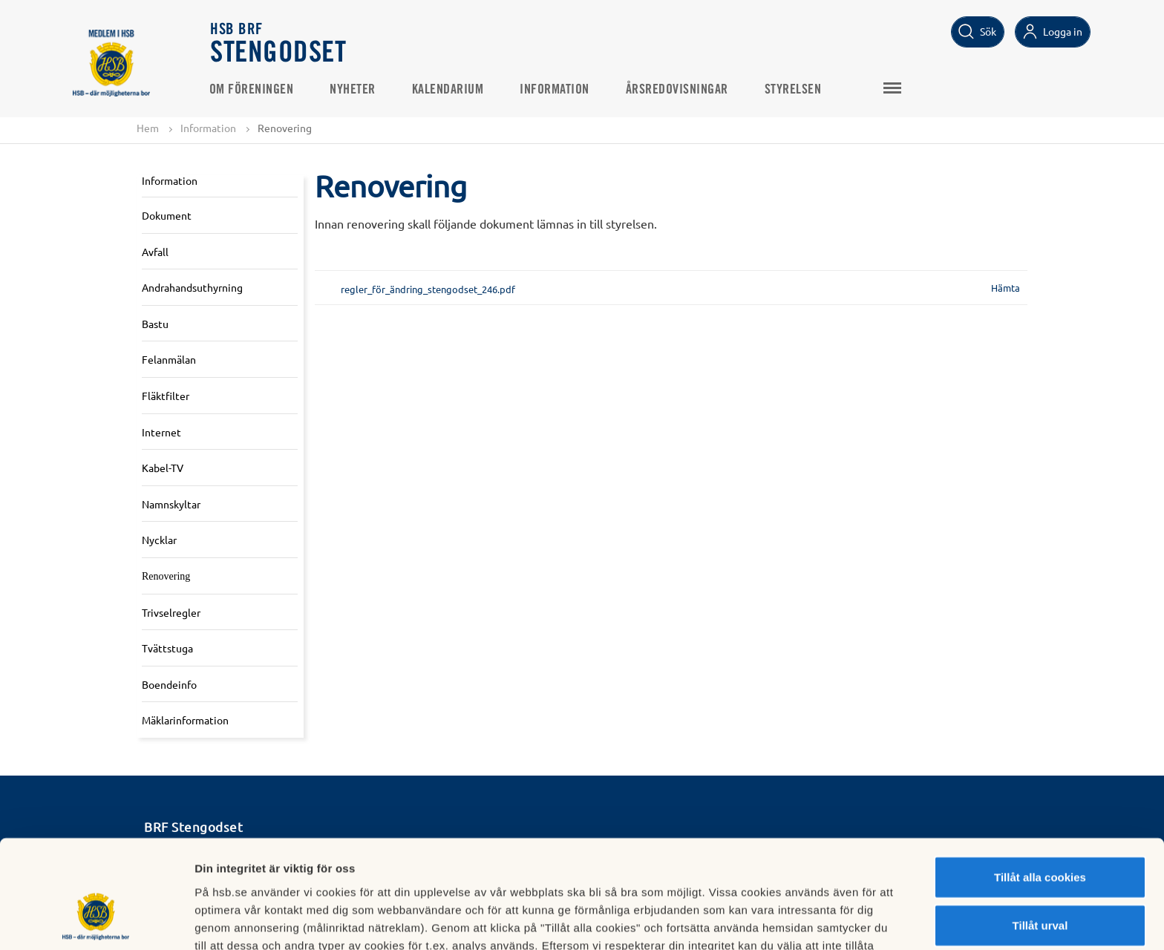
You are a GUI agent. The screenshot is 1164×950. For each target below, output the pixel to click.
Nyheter (355, 90)
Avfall (155, 251)
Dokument (167, 215)
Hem (148, 127)
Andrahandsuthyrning (192, 287)
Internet (161, 432)
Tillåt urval (1040, 835)
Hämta (1005, 287)
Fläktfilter (165, 395)
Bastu (155, 323)
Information (557, 90)
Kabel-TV (162, 467)
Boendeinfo (169, 684)
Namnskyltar (171, 504)
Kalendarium (449, 90)
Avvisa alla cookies (1040, 883)
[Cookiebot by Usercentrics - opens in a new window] (96, 921)
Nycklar (159, 540)
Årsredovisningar (678, 90)
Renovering (166, 576)
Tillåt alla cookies (1040, 786)
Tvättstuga (167, 648)
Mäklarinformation (185, 720)
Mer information (789, 920)
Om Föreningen (253, 90)
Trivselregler (171, 612)
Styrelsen (794, 90)
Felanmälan (169, 360)
